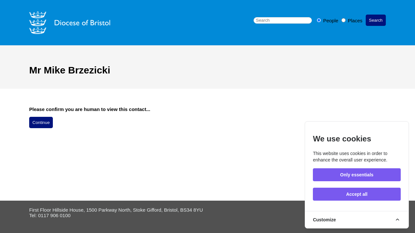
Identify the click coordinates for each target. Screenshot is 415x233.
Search (376, 20)
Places (351, 20)
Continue (41, 122)
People (328, 20)
